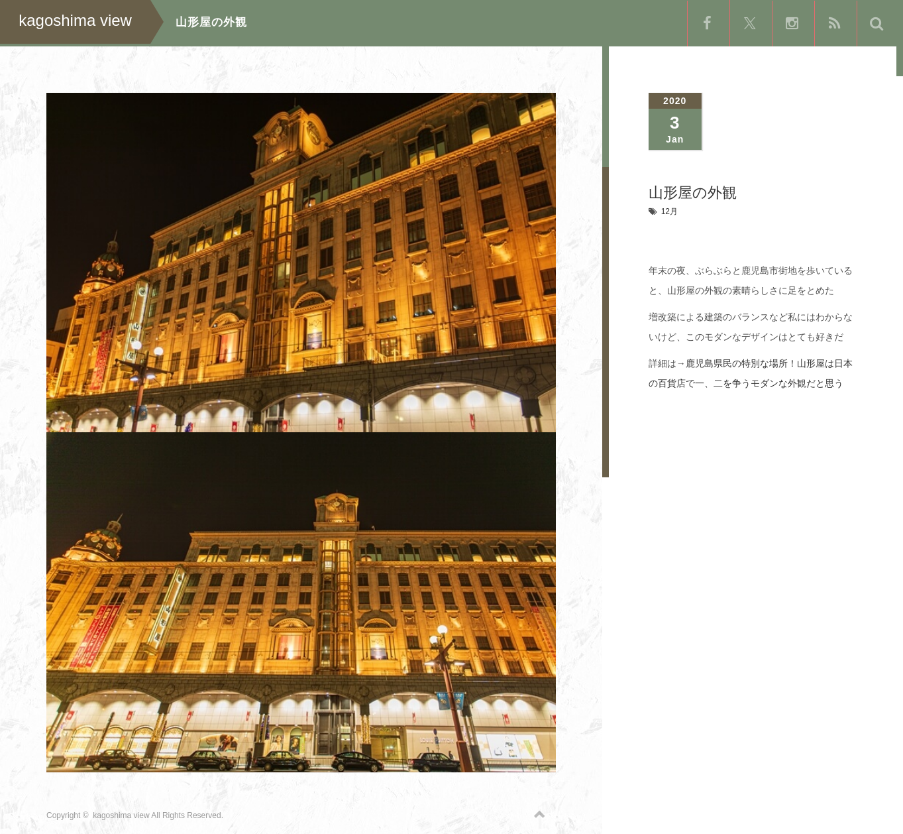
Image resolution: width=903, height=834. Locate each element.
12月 (669, 211)
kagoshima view (121, 810)
